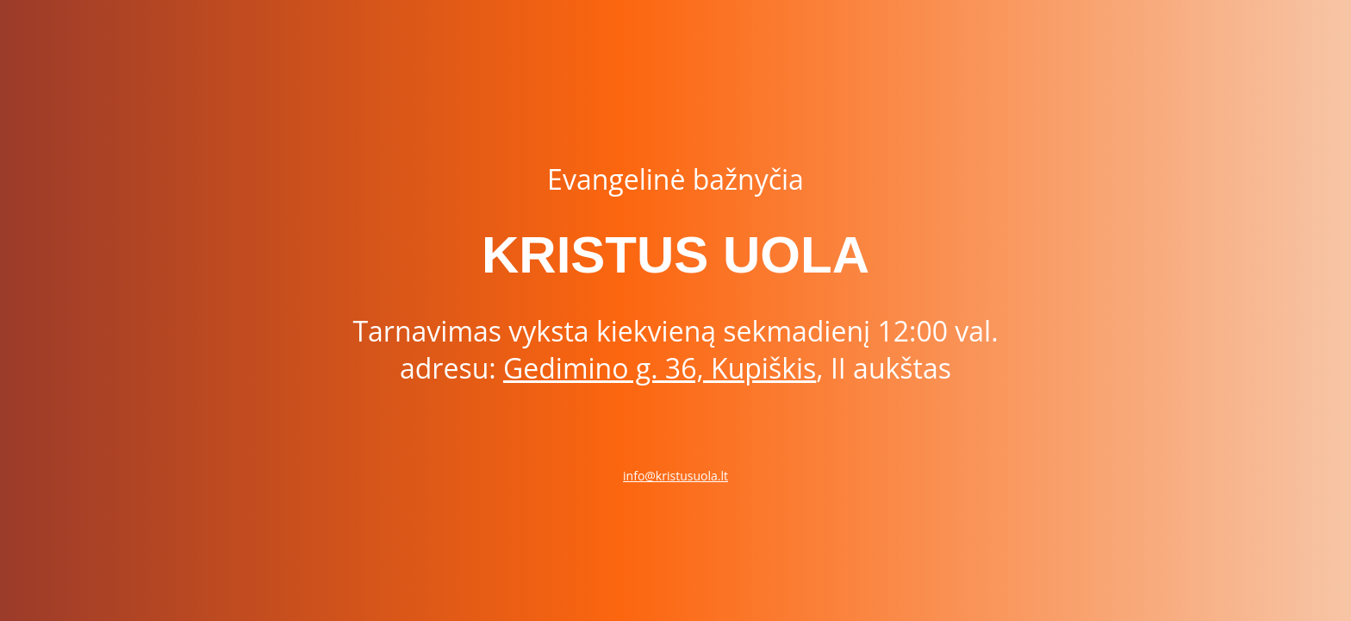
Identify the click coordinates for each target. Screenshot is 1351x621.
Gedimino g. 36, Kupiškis (659, 367)
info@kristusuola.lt (675, 475)
